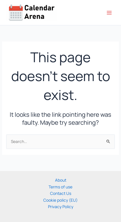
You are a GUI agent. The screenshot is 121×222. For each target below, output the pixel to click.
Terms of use (60, 187)
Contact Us (60, 193)
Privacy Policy (60, 206)
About (60, 180)
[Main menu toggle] (109, 12)
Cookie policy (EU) (60, 200)
